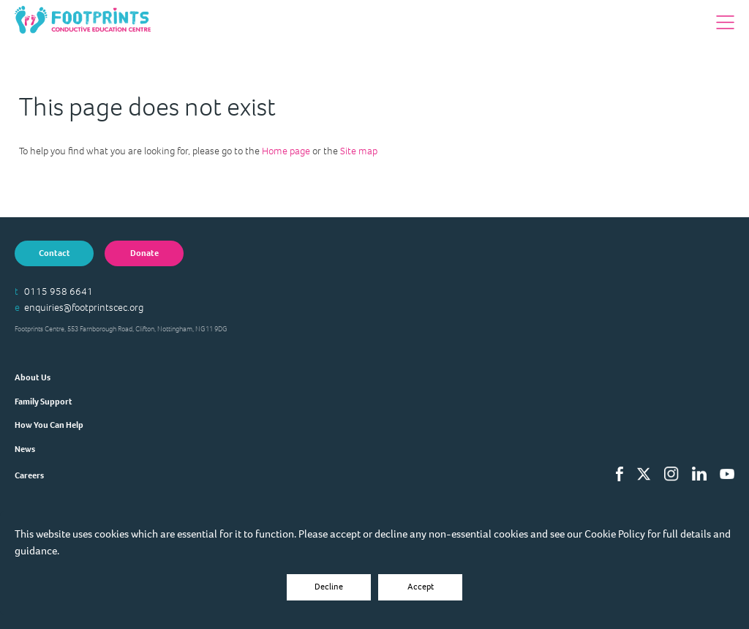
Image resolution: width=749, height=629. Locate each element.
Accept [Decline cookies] (420, 586)
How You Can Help (49, 425)
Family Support (43, 401)
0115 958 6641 (58, 291)
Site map (358, 151)
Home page (286, 151)
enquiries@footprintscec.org (83, 307)
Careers (29, 475)
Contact (54, 253)
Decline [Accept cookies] (329, 586)
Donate (144, 253)
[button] (725, 22)
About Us (32, 377)
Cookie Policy (614, 534)
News (25, 449)
